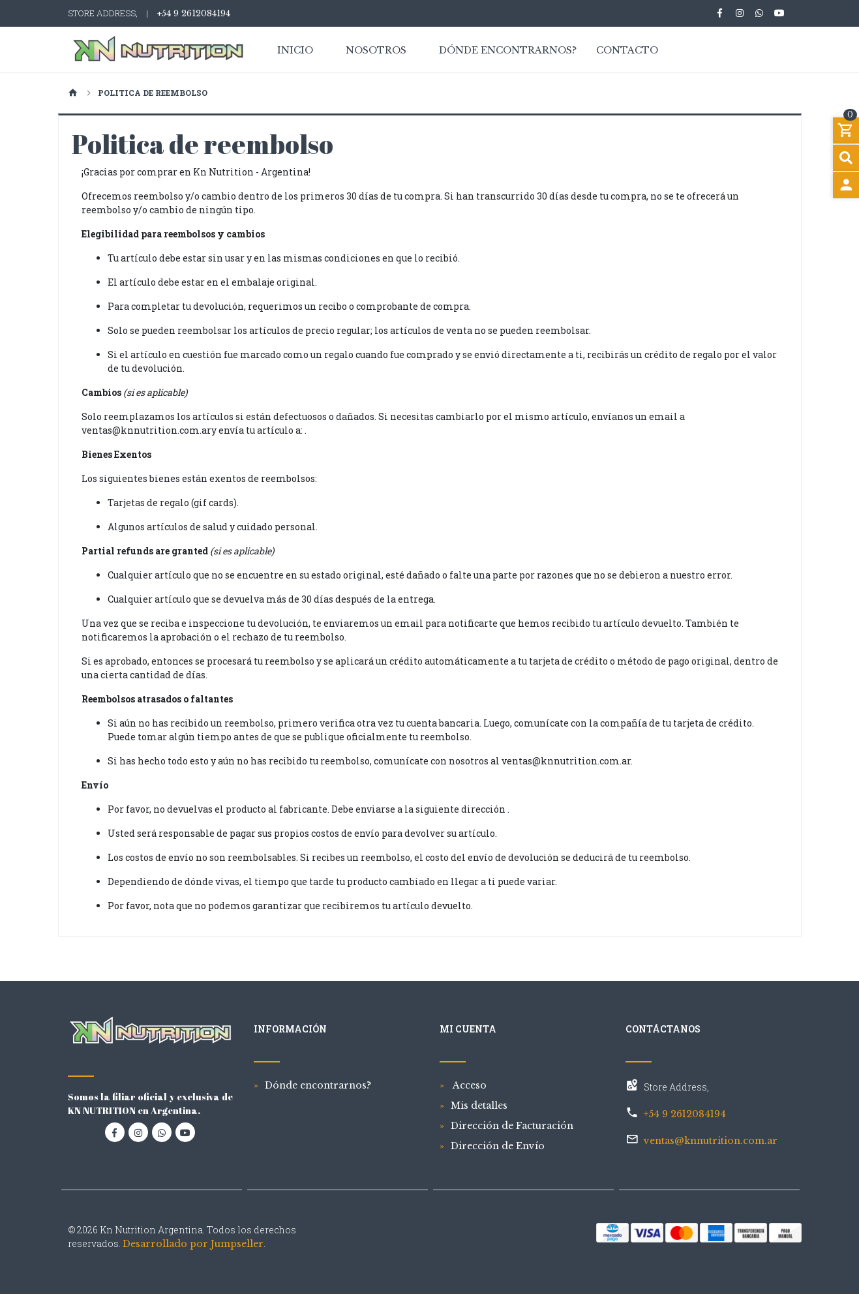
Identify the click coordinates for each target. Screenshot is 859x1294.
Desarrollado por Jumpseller (193, 1244)
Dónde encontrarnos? (508, 51)
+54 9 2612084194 (193, 13)
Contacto (627, 51)
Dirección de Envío (498, 1146)
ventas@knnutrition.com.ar (710, 1141)
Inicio (295, 51)
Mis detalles (479, 1105)
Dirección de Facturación (512, 1126)
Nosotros (376, 51)
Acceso (469, 1085)
